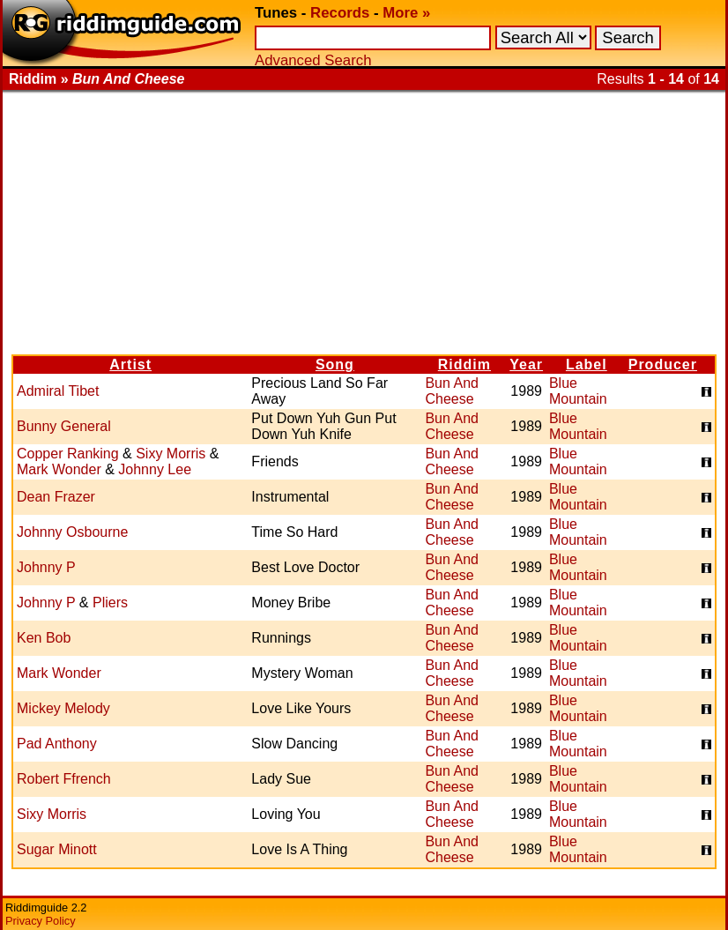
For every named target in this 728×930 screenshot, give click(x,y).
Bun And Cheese (452, 391)
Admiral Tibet (58, 390)
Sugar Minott (57, 849)
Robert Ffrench (64, 778)
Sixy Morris (170, 453)
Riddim (464, 364)
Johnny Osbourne (72, 532)
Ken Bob (44, 637)
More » (406, 12)
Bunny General (64, 426)
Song (335, 364)
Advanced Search (313, 60)
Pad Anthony (57, 743)
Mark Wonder (59, 469)
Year (526, 364)
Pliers (110, 602)
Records (339, 12)
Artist (130, 364)
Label (586, 364)
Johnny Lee (154, 469)
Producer (662, 364)
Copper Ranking (68, 453)
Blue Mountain (578, 391)
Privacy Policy (40, 920)
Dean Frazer (56, 496)
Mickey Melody (63, 708)
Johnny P (46, 567)
